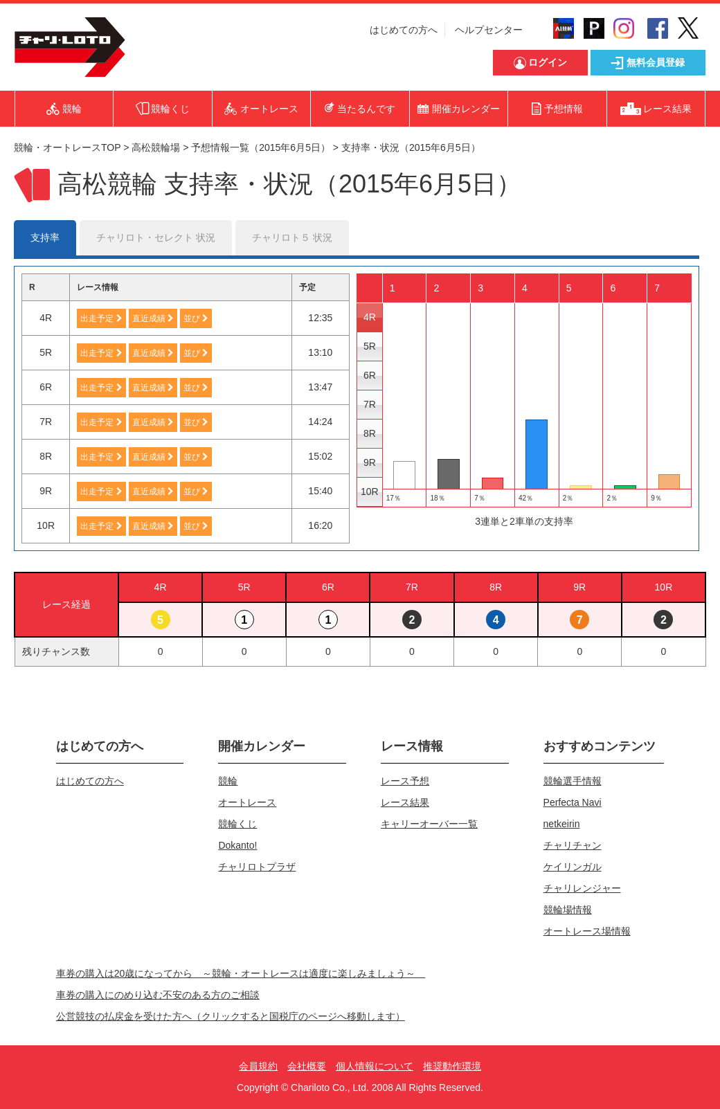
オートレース (247, 802)
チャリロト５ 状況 (292, 237)
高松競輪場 (156, 147)
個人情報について (374, 1066)
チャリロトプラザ (257, 866)
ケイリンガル (572, 866)
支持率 (45, 237)
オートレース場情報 (587, 931)
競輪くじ (237, 823)
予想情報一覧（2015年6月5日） (260, 147)
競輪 (227, 780)
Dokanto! (237, 845)
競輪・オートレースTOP (67, 147)
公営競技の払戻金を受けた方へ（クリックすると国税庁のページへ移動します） (230, 1016)
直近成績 (153, 318)
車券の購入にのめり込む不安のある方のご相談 (158, 994)
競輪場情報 (567, 909)
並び (195, 318)
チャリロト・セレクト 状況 (155, 237)
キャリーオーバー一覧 (429, 823)
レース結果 (405, 802)
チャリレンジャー (582, 888)
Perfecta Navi (572, 802)
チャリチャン (572, 845)
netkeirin (561, 823)
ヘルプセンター (489, 29)
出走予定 (101, 318)
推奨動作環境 (452, 1066)
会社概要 (306, 1066)
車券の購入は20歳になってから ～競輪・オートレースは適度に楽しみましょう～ (241, 973)
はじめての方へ (404, 29)
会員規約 (258, 1066)
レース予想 (405, 780)
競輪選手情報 (572, 780)
